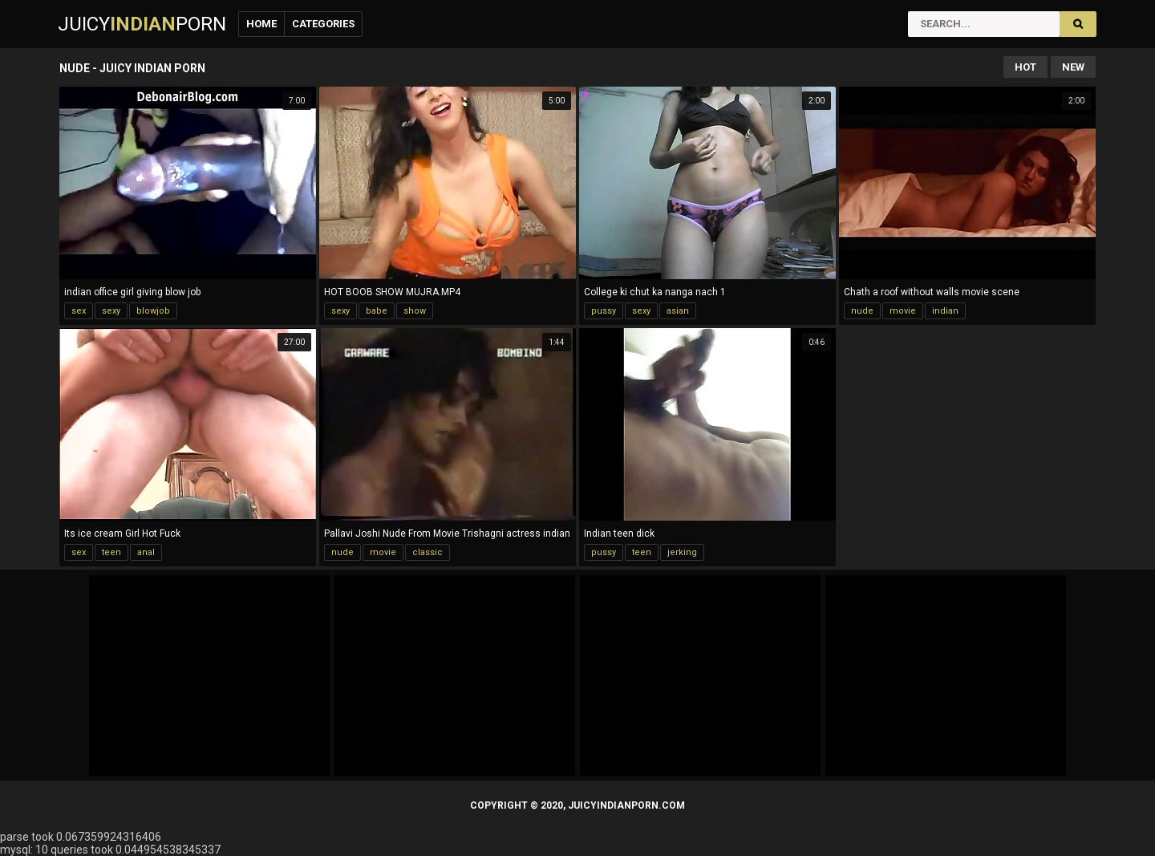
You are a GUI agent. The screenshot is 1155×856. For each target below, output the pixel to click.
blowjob (153, 311)
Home (261, 24)
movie (903, 311)
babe (376, 311)
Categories (323, 24)
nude (862, 311)
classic (427, 552)
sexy (111, 311)
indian (945, 311)
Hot (1025, 67)
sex (78, 311)
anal (146, 552)
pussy (603, 311)
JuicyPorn (142, 24)
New (1073, 67)
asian (678, 311)
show (414, 311)
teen (111, 552)
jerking (682, 552)
